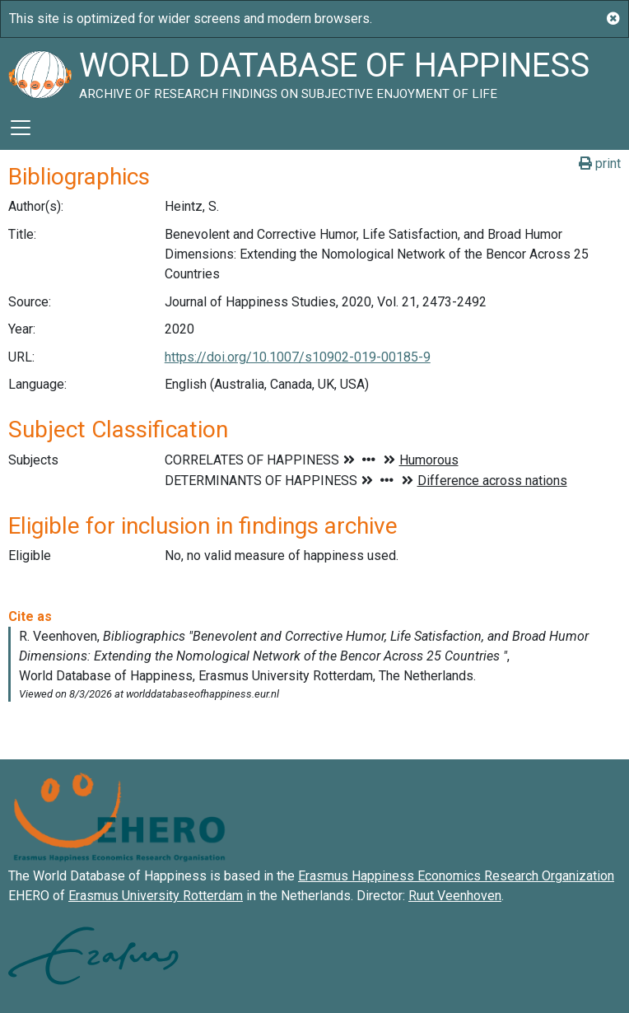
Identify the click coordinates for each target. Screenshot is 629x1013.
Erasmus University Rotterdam (155, 895)
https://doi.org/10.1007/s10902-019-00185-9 (298, 357)
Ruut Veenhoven (454, 895)
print (600, 163)
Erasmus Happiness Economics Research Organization (456, 876)
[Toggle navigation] (20, 127)
